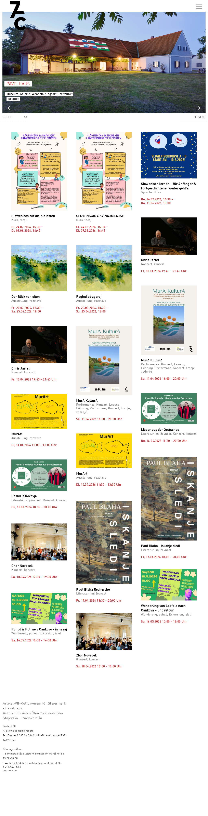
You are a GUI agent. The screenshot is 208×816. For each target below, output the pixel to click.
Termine (199, 117)
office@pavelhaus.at (47, 735)
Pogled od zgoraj (88, 297)
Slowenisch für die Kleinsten (33, 216)
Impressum (10, 770)
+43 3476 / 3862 (24, 735)
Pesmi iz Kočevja (24, 496)
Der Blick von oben (25, 297)
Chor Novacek (22, 587)
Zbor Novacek (86, 649)
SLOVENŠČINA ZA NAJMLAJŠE (100, 216)
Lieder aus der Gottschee (160, 430)
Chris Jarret (150, 260)
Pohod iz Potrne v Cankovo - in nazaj (39, 666)
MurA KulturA (87, 401)
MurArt (17, 434)
